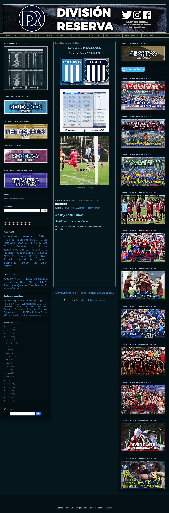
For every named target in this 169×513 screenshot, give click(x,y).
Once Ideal (42, 307)
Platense (22, 256)
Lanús (44, 252)
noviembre (10, 346)
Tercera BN (13, 315)
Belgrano (9, 243)
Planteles (19, 309)
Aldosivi (8, 278)
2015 (99, 35)
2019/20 (49, 35)
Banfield (23, 239)
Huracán (9, 252)
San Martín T (8, 288)
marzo (8, 373)
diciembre (10, 343)
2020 (9, 380)
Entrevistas (17, 304)
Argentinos (10, 236)
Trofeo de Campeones (35, 315)
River (44, 256)
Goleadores (29, 303)
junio (8, 363)
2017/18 (70, 35)
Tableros (36, 312)
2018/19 (60, 35)
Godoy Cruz (40, 249)
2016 (91, 35)
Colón (7, 246)
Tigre (34, 262)
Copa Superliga (28, 301)
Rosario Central (15, 259)
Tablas (27, 312)
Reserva (90, 208)
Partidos (8, 309)
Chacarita (7, 282)
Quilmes (22, 285)
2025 (9, 327)
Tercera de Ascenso (132, 35)
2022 (31, 35)
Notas (32, 307)
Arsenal (27, 236)
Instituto (36, 253)
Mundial (25, 307)
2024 (9, 330)
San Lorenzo (38, 259)
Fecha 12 (74, 208)
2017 (9, 390)
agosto (9, 356)
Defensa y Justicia (32, 246)
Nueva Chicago (28, 282)
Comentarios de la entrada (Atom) (90, 300)
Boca (20, 243)
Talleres (98, 208)
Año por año (148, 35)
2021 (40, 35)
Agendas (8, 301)
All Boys (19, 279)
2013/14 (117, 35)
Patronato (10, 285)
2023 (23, 35)
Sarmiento (10, 262)
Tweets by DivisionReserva (14, 199)
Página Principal (87, 292)
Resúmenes (9, 312)
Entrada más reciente (66, 292)
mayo (8, 366)
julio (8, 360)
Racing (82, 208)
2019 (9, 384)
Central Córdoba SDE (36, 243)
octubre (9, 349)
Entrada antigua (105, 292)
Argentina (16, 301)
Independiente (24, 252)
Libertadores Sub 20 (12, 307)
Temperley (17, 288)
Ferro (16, 282)
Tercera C (22, 315)
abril (8, 370)
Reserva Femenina (37, 309)
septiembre (10, 353)
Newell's (9, 256)
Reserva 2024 (11, 35)
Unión (44, 262)
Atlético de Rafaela (36, 278)
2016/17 (81, 35)
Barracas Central (39, 240)
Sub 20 (19, 312)
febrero (9, 376)
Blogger (108, 508)
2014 (107, 35)
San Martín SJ (38, 285)
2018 (9, 387)
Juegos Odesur (42, 304)
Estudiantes (11, 249)
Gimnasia (25, 249)
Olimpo (43, 282)
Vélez (7, 266)
